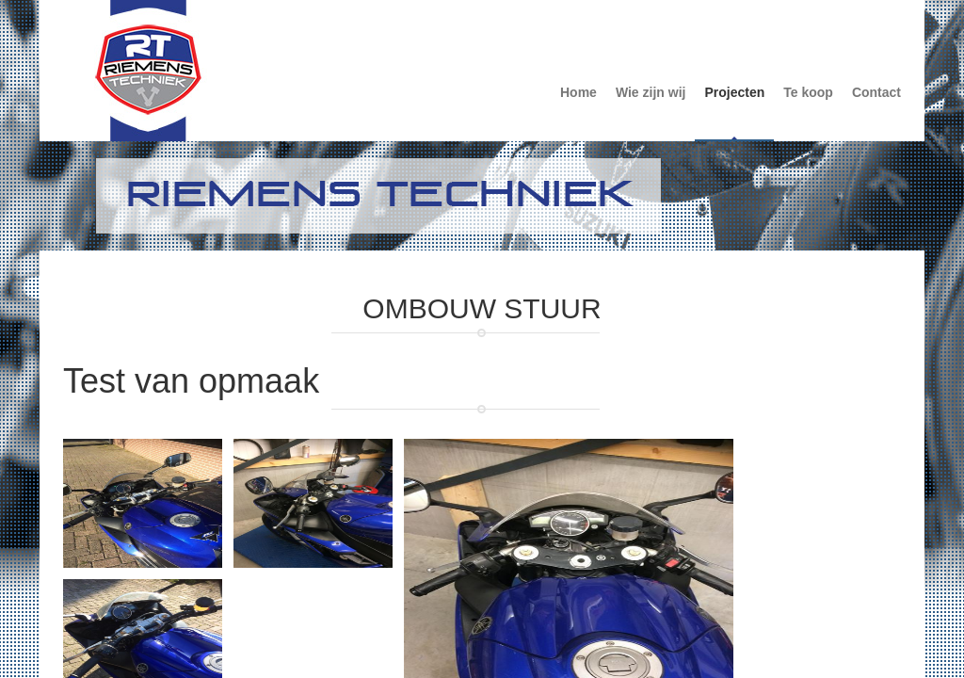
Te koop (808, 92)
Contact (876, 92)
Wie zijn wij (651, 92)
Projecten (734, 92)
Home (578, 92)
